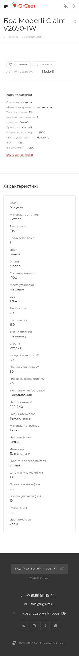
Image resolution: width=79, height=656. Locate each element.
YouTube (34, 625)
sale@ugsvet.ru (43, 604)
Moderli (48, 72)
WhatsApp (55, 625)
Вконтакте (23, 625)
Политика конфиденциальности (43, 643)
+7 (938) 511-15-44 (40, 595)
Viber (45, 625)
